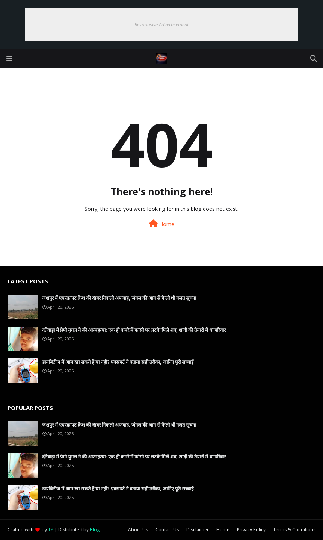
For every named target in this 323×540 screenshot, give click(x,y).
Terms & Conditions (294, 529)
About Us (138, 529)
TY (50, 529)
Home (161, 224)
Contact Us (167, 529)
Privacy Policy (251, 529)
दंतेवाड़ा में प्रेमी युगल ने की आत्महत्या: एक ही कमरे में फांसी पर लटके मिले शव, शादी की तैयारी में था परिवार (134, 330)
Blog (95, 529)
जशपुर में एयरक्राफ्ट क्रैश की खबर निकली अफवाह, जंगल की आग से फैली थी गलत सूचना (119, 298)
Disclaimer (197, 529)
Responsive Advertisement (161, 24)
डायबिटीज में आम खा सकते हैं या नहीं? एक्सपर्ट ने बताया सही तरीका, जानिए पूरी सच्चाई (117, 361)
